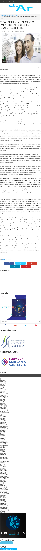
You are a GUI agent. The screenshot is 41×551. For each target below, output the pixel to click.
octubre (2, 395)
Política (16, 15)
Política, (22, 31)
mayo (1, 387)
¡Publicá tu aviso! (6, 542)
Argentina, (16, 31)
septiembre (3, 396)
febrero (2, 391)
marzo (1, 381)
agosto (2, 383)
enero (1, 392)
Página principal (4, 15)
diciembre (2, 408)
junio (1, 379)
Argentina (11, 15)
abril (1, 380)
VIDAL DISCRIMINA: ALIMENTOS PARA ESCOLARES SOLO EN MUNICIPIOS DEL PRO (17, 25)
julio (1, 384)
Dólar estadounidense (8, 549)
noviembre (3, 393)
